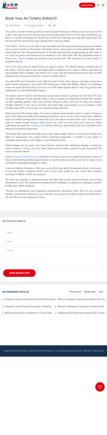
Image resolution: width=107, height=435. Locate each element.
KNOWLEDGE (89, 292)
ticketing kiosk (38, 125)
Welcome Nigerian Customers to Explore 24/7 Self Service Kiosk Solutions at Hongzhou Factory (81, 299)
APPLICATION (75, 292)
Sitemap (86, 351)
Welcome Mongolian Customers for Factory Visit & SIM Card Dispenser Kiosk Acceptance (28, 313)
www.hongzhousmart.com (71, 351)
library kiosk (18, 58)
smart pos (34, 157)
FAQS (101, 292)
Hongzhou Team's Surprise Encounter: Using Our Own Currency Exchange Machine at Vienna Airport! (28, 306)
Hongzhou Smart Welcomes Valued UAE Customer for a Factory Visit (81, 313)
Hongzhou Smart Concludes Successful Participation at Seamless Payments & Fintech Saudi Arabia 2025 (30, 299)
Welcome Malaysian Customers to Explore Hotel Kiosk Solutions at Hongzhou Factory (81, 306)
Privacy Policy (97, 351)
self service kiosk (20, 157)
